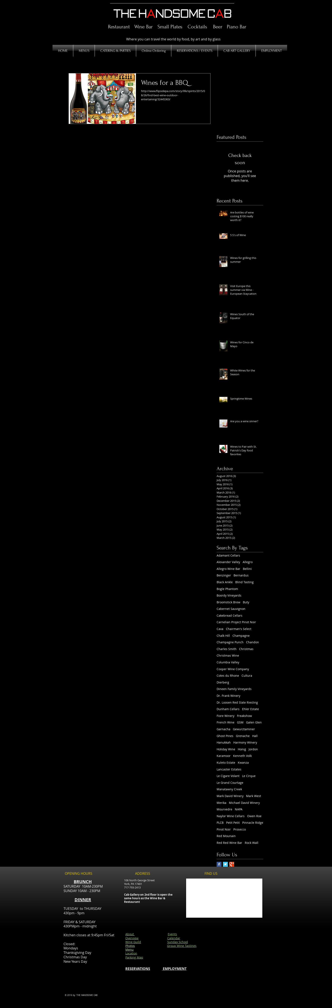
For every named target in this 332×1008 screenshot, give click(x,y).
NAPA (238, 809)
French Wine (225, 722)
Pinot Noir (224, 829)
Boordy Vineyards (229, 595)
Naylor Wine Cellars (231, 816)
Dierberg (223, 682)
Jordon (253, 749)
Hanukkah (224, 742)
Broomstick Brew (228, 602)
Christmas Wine (228, 655)
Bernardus (241, 575)
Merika (221, 803)
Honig (242, 749)
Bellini (247, 569)
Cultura (247, 676)
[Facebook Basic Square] (219, 864)
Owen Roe (254, 816)
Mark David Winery (230, 796)
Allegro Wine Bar (228, 569)
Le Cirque (249, 776)
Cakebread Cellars (229, 615)
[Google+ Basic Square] (231, 864)
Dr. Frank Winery (228, 696)
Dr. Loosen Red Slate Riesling (237, 702)
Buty (246, 602)
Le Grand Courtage (230, 783)
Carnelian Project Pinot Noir (236, 622)
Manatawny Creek (229, 789)
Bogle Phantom (227, 589)
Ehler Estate (250, 709)
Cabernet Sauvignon (231, 609)
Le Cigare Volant (228, 776)
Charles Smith (227, 649)
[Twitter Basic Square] (225, 864)
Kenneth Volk (242, 756)
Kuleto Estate (226, 762)
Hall (255, 736)
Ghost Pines (225, 736)
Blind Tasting (244, 582)
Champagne (241, 636)
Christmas (246, 649)
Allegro (248, 562)
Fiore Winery (225, 716)
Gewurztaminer (244, 729)
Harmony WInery (245, 742)
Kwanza (243, 762)
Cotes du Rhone (228, 676)
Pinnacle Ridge (252, 823)
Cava (220, 629)
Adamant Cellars (228, 555)
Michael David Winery (244, 803)
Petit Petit (233, 823)
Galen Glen (254, 722)
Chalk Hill (223, 636)
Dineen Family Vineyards (234, 689)
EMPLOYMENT (174, 968)
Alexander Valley (228, 562)
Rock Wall (251, 843)
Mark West (253, 796)
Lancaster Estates (229, 769)
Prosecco (239, 829)
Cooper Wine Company (233, 669)
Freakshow (244, 716)
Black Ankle (225, 582)
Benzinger (224, 575)
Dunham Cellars (228, 709)
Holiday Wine (226, 749)
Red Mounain (226, 836)
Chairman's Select (238, 629)
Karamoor (224, 756)
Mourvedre (224, 809)
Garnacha (223, 729)
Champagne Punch (230, 642)
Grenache (243, 736)
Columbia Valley (228, 662)
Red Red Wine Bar (229, 843)
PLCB (220, 823)
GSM (240, 722)
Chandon (252, 642)
